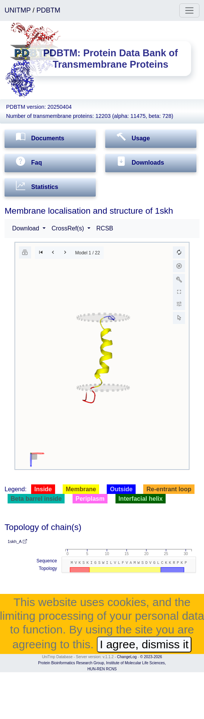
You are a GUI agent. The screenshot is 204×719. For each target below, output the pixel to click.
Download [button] (26, 228)
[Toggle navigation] (189, 10)
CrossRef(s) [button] (69, 228)
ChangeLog (127, 657)
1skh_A (17, 541)
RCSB (104, 228)
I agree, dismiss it (144, 644)
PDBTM (48, 10)
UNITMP (19, 10)
